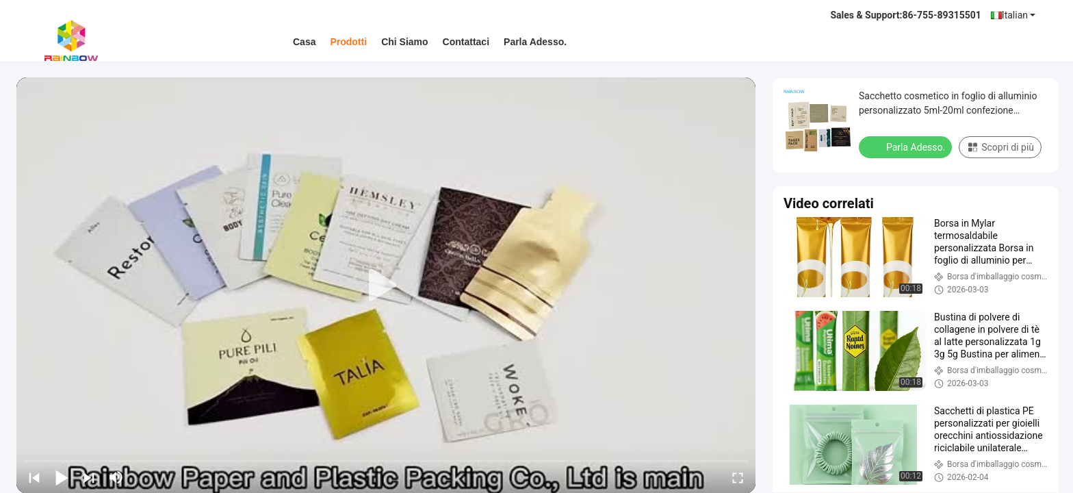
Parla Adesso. (535, 42)
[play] (386, 285)
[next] (89, 477)
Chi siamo (404, 41)
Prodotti (348, 41)
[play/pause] (61, 477)
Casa (304, 41)
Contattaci (466, 41)
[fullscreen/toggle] (737, 477)
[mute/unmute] (116, 477)
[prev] (34, 477)
